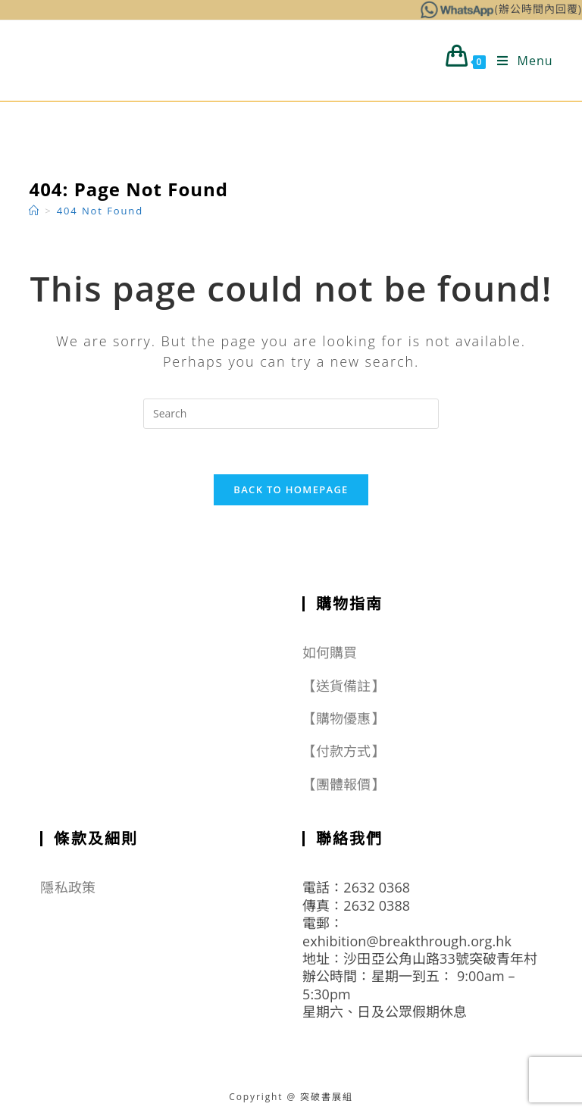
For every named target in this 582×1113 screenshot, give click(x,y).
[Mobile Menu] (519, 60)
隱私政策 (67, 887)
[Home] (34, 210)
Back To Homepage (290, 489)
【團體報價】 (343, 784)
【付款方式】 (343, 751)
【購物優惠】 (343, 718)
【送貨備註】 (343, 686)
